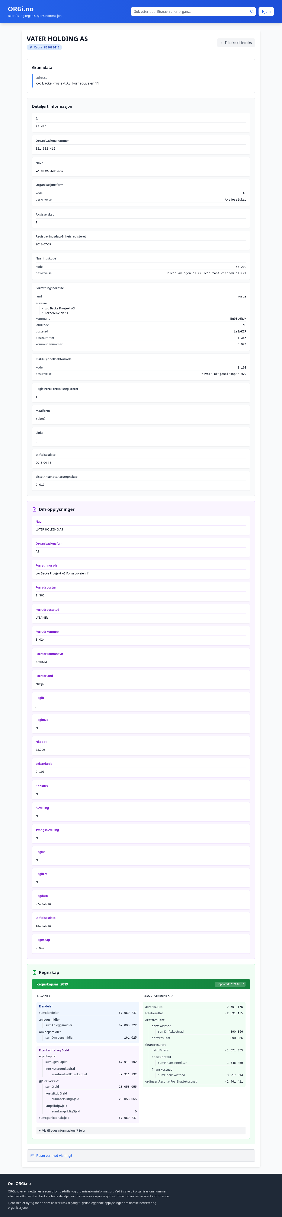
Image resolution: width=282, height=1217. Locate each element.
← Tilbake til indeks (236, 42)
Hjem (266, 11)
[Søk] (252, 11)
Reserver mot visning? (51, 1155)
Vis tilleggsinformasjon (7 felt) (63, 1130)
